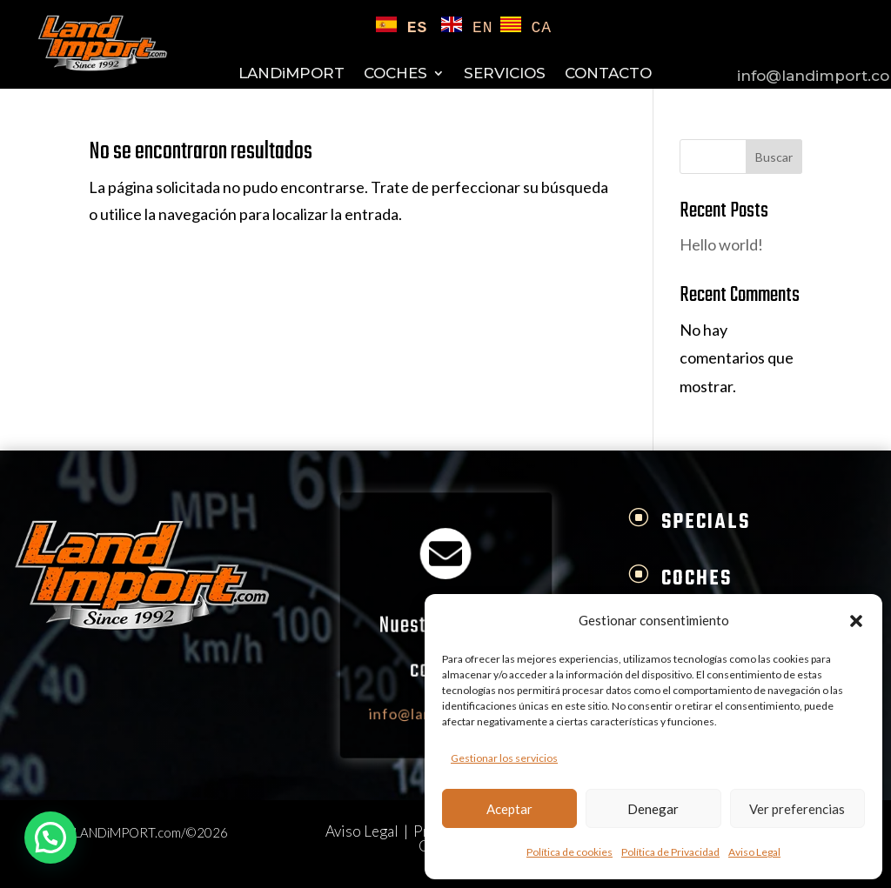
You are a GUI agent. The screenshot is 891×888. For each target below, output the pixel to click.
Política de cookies (569, 851)
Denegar (653, 809)
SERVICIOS (505, 74)
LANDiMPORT (291, 74)
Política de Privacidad (670, 851)
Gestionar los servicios (504, 757)
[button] (856, 621)
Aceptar (509, 809)
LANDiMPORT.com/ (129, 832)
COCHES (395, 74)
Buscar (774, 157)
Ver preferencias (797, 809)
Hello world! (721, 244)
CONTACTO (608, 74)
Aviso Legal (754, 851)
